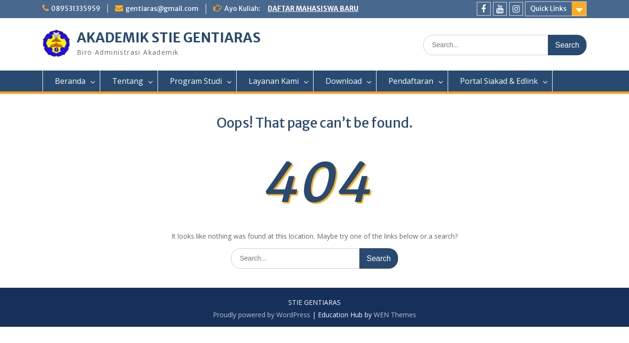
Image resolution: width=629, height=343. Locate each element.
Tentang (127, 81)
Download (343, 81)
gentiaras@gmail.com (162, 8)
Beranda (70, 81)
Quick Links (548, 8)
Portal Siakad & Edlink (499, 81)
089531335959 (75, 8)
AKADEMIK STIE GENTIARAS (169, 37)
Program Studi (196, 81)
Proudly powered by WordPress (261, 314)
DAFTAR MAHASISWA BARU (313, 8)
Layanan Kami (274, 81)
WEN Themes (395, 314)
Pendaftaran (410, 81)
